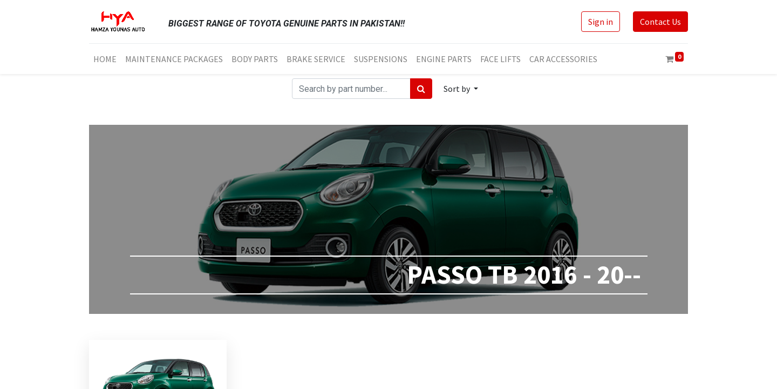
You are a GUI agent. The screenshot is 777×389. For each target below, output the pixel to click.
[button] (461, 88)
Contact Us (660, 21)
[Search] (421, 88)
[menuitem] (105, 59)
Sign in (600, 21)
